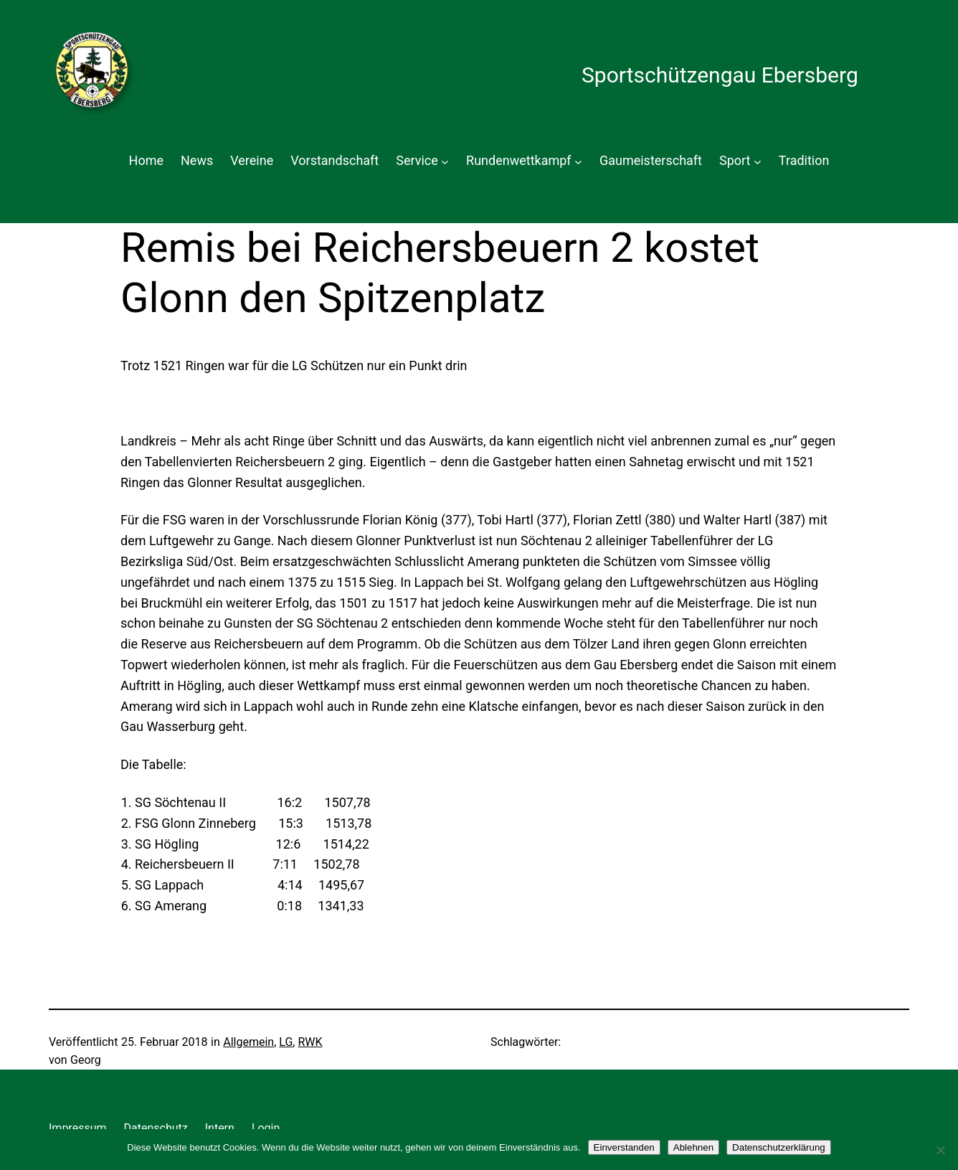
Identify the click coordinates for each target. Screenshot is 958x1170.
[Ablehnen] (940, 1150)
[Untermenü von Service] (445, 161)
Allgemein (248, 1042)
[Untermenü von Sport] (758, 161)
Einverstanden (624, 1147)
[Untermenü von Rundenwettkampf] (578, 161)
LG (286, 1042)
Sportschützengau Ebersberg (720, 75)
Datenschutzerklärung (778, 1147)
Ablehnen (693, 1147)
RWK (310, 1042)
